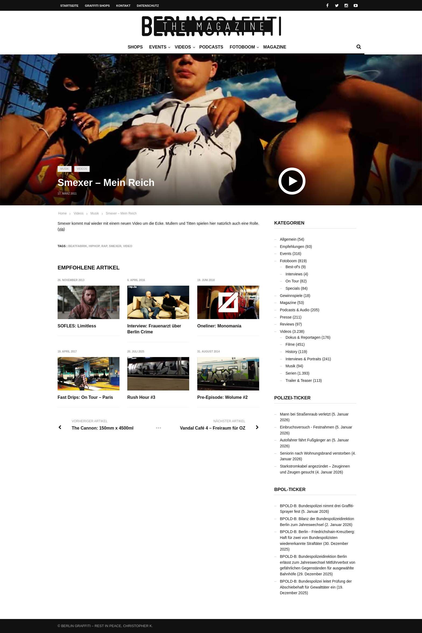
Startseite (69, 5)
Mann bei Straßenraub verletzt (305, 414)
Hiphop (94, 246)
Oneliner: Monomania (220, 326)
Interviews (294, 274)
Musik (64, 168)
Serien (291, 373)
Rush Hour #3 (142, 397)
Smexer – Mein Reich (121, 213)
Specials (293, 288)
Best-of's (293, 267)
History (291, 352)
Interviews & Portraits (303, 359)
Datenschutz (148, 5)
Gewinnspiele (291, 295)
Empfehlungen (292, 246)
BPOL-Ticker (289, 489)
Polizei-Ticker (292, 397)
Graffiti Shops (97, 5)
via (61, 229)
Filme (290, 344)
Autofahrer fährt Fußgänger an (305, 440)
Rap (104, 246)
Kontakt (123, 5)
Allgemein (288, 239)
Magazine (274, 47)
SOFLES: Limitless (77, 326)
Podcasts (211, 47)
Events (159, 47)
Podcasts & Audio (295, 310)
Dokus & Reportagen (303, 337)
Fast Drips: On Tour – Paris (85, 397)
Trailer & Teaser (299, 380)
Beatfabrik (77, 246)
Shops (135, 47)
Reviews (287, 324)
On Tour (292, 281)
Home (62, 213)
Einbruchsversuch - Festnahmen (307, 427)
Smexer (115, 246)
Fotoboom (244, 47)
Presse (286, 317)
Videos (184, 47)
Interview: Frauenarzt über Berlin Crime (154, 329)
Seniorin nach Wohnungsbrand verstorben (315, 453)
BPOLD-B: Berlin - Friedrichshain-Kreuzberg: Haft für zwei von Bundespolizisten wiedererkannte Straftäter (317, 537)
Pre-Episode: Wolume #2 (223, 397)
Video (127, 246)
